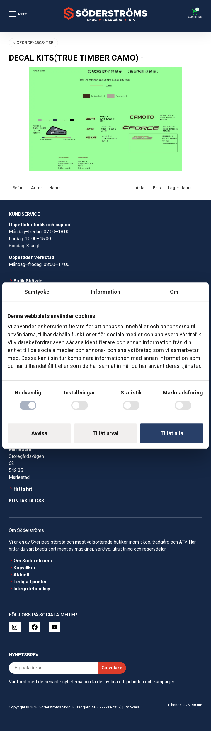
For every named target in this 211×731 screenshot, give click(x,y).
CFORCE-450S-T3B (35, 42)
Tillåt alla (171, 433)
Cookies (131, 707)
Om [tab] (174, 292)
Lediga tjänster (30, 582)
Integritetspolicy (31, 589)
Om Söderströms (32, 560)
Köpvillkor (24, 567)
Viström (195, 705)
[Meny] (12, 14)
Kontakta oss (26, 501)
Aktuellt (22, 574)
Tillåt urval (105, 433)
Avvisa (39, 433)
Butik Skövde (27, 281)
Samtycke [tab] (36, 292)
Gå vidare (111, 667)
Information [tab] (105, 292)
